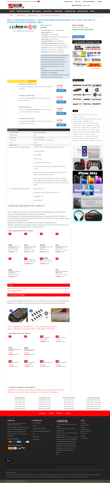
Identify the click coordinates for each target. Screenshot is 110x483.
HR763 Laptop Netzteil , (14, 288)
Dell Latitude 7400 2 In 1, (78, 136)
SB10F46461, (76, 140)
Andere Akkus (83, 11)
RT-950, (79, 129)
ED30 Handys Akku (69, 400)
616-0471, (92, 138)
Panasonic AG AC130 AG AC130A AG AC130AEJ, (84, 119)
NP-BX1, (75, 125)
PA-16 (57, 245)
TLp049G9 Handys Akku (44, 406)
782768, (82, 134)
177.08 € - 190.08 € (29, 467)
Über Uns (77, 1)
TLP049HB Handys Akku (44, 402)
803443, (75, 114)
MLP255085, (86, 121)
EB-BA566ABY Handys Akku (93, 400)
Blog (92, 11)
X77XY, (87, 140)
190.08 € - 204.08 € (39, 467)
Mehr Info (61, 90)
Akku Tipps (84, 433)
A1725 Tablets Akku (20, 406)
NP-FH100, (75, 138)
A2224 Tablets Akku (20, 400)
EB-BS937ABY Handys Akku (93, 404)
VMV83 (26, 348)
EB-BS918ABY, (90, 125)
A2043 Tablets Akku (20, 402)
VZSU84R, (94, 127)
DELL (53, 30)
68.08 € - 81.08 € (50, 464)
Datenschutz (36, 439)
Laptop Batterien (85, 429)
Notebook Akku (70, 11)
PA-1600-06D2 (44, 258)
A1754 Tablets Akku (20, 404)
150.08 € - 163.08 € (10, 467)
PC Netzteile (36, 11)
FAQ (100, 481)
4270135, (93, 129)
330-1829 (42, 245)
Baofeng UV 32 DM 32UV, (96, 140)
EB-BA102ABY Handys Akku (93, 406)
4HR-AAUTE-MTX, (77, 127)
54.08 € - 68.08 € (41, 464)
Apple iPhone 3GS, (81, 114)
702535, (92, 134)
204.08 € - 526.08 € (48, 467)
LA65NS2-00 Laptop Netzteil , (30, 288)
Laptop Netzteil (21, 15)
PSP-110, (98, 129)
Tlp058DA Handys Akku (44, 408)
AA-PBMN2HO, (96, 132)
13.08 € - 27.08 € (16, 464)
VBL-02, (84, 125)
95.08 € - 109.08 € (67, 464)
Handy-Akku (47, 11)
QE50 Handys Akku (69, 406)
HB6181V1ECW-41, (86, 127)
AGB (34, 434)
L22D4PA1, (87, 134)
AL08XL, (79, 125)
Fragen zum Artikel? (79, 39)
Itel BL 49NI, (97, 125)
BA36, (91, 121)
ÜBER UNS (35, 425)
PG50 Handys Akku (69, 404)
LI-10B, (88, 123)
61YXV (10, 348)
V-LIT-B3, (81, 138)
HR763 (54, 41)
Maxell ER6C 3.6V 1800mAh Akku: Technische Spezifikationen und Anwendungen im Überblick (36, 390)
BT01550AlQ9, (94, 123)
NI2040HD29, (76, 134)
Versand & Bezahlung (89, 1)
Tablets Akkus (41, 329)
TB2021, (81, 117)
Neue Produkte (85, 425)
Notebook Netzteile (86, 431)
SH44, (84, 123)
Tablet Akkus (58, 11)
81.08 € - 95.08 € (58, 464)
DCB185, (75, 129)
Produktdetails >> (97, 68)
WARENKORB (77, 5)
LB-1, (97, 138)
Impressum (36, 436)
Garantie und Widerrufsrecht (41, 431)
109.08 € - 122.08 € (76, 464)
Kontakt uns (69, 1)
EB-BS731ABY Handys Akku (93, 408)
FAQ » (57, 454)
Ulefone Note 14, (86, 129)
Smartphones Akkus (29, 329)
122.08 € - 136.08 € (85, 464)
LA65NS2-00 (60, 41)
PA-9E (25, 245)
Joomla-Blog (84, 438)
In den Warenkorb (78, 36)
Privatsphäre (37, 423)
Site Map (83, 427)
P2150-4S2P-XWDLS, (78, 123)
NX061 (10, 270)
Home (12, 11)
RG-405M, (99, 119)
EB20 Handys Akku (69, 402)
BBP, (91, 132)
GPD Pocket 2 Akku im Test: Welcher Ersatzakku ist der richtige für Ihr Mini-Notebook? (33, 392)
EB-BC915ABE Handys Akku (93, 402)
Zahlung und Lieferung (39, 428)
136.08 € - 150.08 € (95, 464)
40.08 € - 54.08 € (33, 464)
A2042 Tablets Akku (20, 408)
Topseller (83, 423)
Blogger (83, 436)
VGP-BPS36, (86, 138)
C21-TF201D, (76, 117)
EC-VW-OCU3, (90, 114)
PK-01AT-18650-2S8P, (84, 132)
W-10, (98, 127)
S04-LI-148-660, (89, 136)
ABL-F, (95, 114)
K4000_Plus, (76, 132)
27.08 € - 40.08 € (24, 464)
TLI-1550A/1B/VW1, (77, 121)
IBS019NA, (82, 140)
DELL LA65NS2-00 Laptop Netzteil (50, 15)
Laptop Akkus (17, 329)
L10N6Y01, (96, 136)
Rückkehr (99, 1)
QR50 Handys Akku (69, 408)
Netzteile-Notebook (23, 11)
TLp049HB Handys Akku (44, 404)
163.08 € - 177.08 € (20, 467)
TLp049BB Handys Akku (44, 400)
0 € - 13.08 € (9, 464)
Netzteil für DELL (32, 15)
